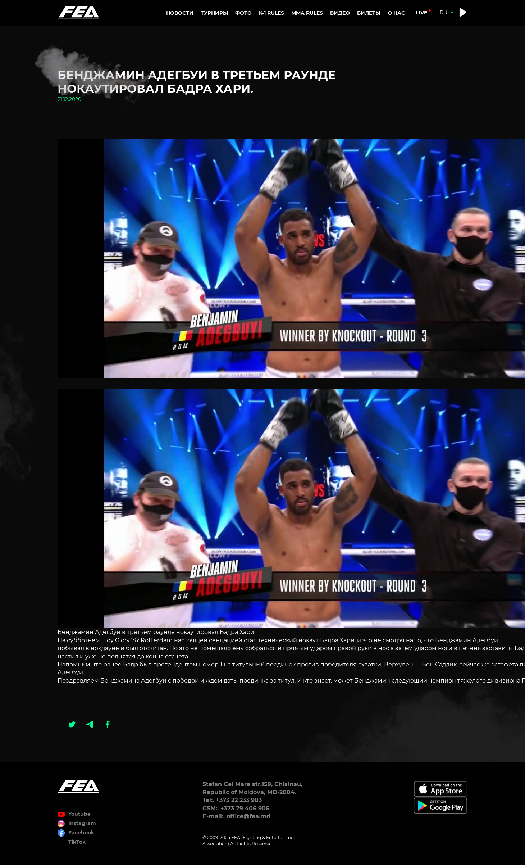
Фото (243, 13)
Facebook (81, 832)
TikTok (77, 842)
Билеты (368, 13)
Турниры (214, 13)
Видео (340, 13)
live (421, 12)
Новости (179, 13)
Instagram (82, 823)
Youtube (79, 814)
